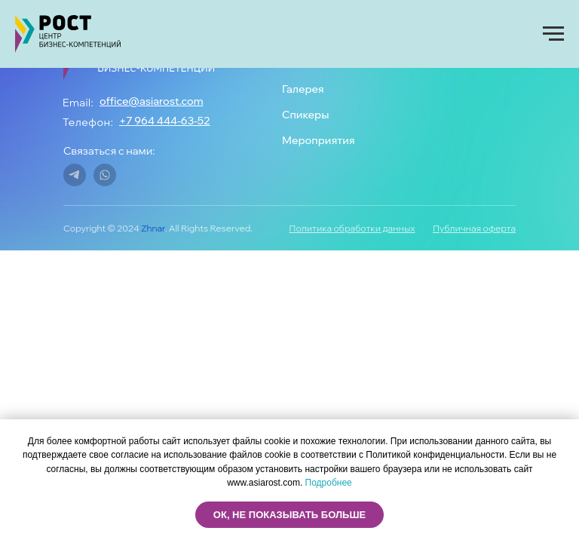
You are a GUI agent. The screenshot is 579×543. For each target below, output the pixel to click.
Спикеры (305, 114)
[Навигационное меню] (553, 33)
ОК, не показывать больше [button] (289, 514)
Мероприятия (318, 140)
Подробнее (328, 482)
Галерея (303, 89)
